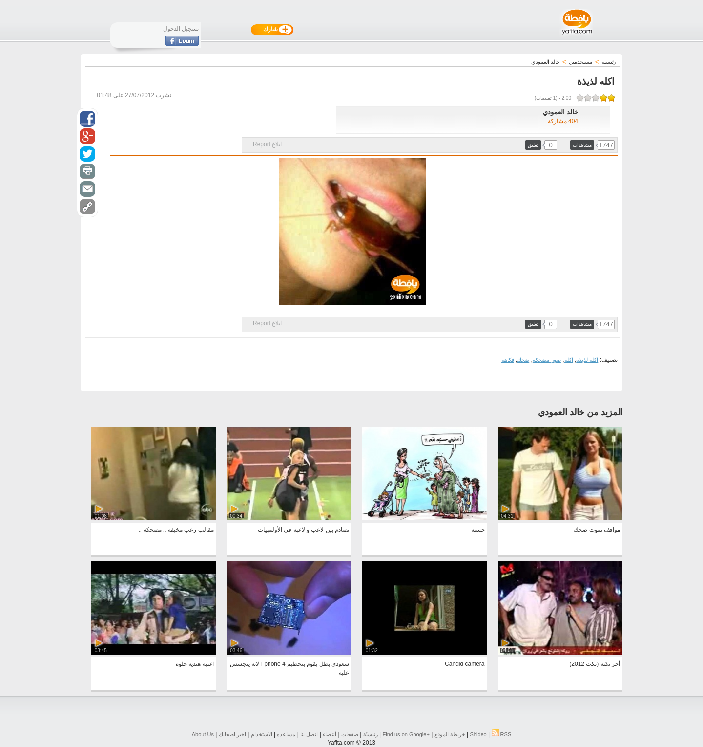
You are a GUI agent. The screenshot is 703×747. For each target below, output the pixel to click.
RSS (502, 734)
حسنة (478, 529)
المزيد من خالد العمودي (580, 412)
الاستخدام (261, 734)
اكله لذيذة (587, 360)
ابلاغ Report (267, 144)
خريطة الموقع (449, 734)
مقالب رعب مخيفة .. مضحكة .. (176, 529)
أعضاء (329, 734)
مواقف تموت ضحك (597, 529)
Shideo (478, 734)
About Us (203, 734)
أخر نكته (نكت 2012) (594, 664)
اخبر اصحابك (232, 734)
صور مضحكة (547, 360)
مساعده (286, 734)
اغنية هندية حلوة (195, 664)
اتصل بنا (309, 734)
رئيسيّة (370, 734)
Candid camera (464, 664)
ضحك (523, 360)
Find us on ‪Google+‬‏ (406, 734)
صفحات (349, 734)
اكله (568, 360)
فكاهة (507, 360)
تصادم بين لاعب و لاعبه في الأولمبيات (303, 529)
